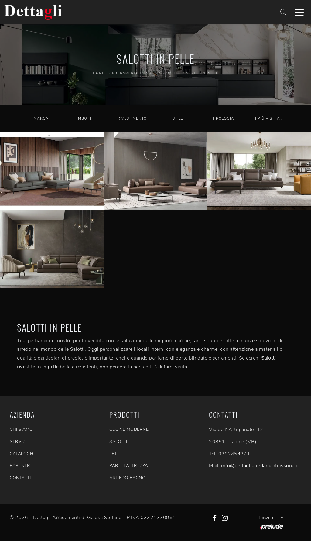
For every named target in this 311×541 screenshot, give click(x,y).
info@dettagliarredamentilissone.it (260, 465)
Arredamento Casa (130, 73)
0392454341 (234, 454)
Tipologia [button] (223, 118)
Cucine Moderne (129, 429)
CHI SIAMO (21, 429)
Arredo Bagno (127, 478)
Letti (115, 454)
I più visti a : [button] (268, 118)
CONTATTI (20, 478)
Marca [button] (41, 118)
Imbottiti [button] (87, 118)
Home (98, 73)
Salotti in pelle (200, 73)
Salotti (167, 73)
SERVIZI (18, 441)
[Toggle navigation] (299, 12)
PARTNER (20, 466)
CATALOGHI (22, 454)
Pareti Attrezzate (131, 466)
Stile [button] (178, 118)
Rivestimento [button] (132, 118)
